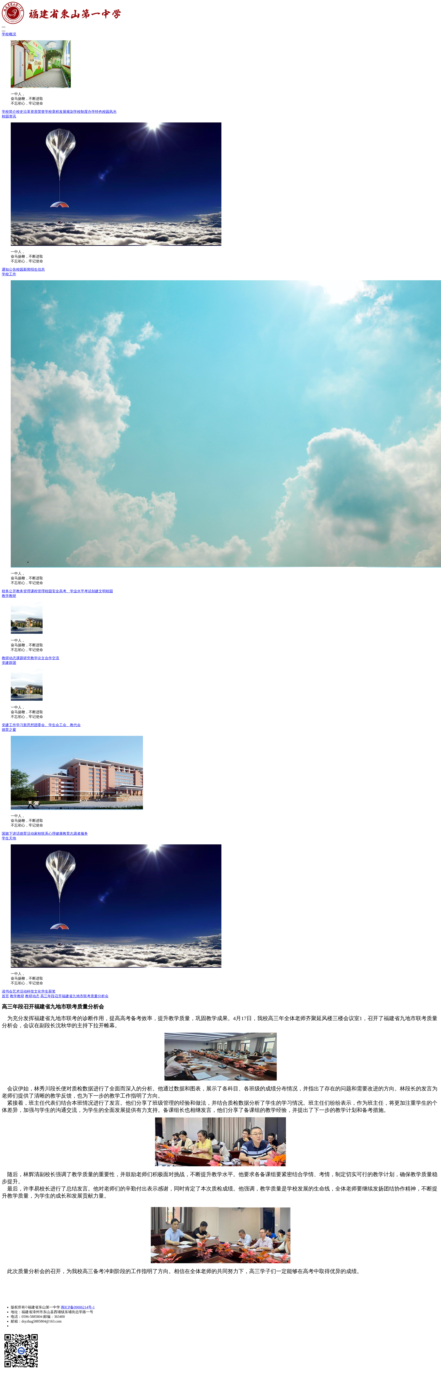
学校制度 (81, 111)
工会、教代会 (70, 725)
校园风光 (109, 111)
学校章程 (52, 111)
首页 (5, 996)
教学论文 (37, 658)
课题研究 (23, 658)
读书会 (7, 991)
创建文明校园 (102, 591)
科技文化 (34, 991)
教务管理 (23, 591)
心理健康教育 (59, 833)
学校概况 (9, 34)
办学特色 (95, 111)
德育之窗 (9, 730)
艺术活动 (20, 991)
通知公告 (9, 269)
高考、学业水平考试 (75, 591)
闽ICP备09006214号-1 (78, 1307)
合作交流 (52, 658)
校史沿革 (23, 111)
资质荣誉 (37, 111)
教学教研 (9, 596)
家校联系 (41, 833)
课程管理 (37, 591)
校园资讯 (9, 116)
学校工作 (9, 274)
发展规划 (66, 111)
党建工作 (9, 725)
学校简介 (9, 111)
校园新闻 (23, 269)
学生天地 (9, 838)
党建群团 (9, 663)
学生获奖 (48, 991)
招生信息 (37, 269)
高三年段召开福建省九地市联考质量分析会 (74, 996)
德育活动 (27, 833)
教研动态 (9, 658)
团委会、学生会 (46, 725)
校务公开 (9, 591)
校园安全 (52, 591)
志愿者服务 (79, 833)
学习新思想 (25, 725)
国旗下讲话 (11, 833)
